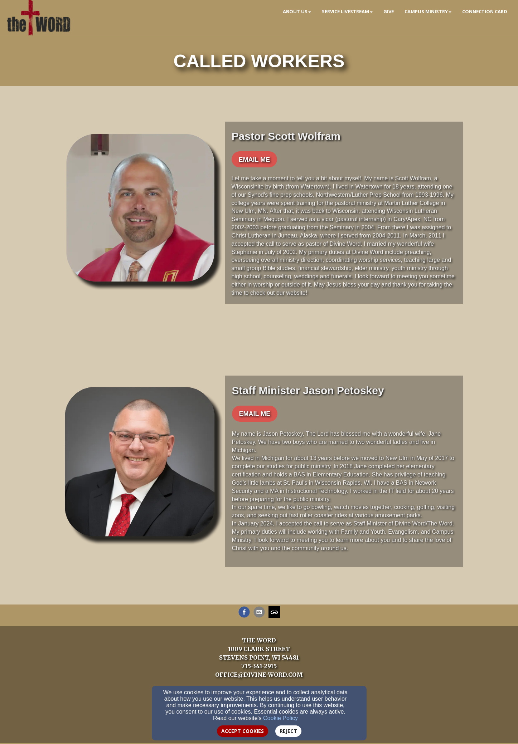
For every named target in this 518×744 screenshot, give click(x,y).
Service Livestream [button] (347, 11)
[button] (254, 159)
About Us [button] (297, 11)
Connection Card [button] (484, 11)
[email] (259, 613)
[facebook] (244, 613)
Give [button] (388, 11)
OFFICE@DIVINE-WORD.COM (259, 674)
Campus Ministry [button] (428, 11)
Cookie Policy (280, 718)
